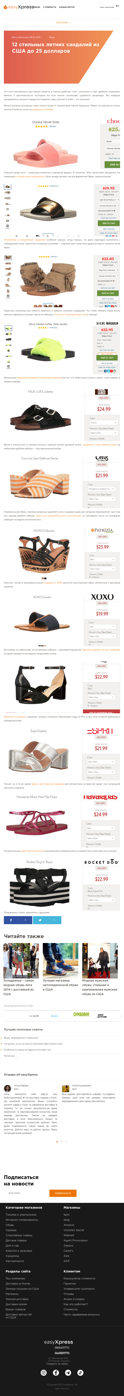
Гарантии (70, 1284)
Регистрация (109, 7)
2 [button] (61, 1141)
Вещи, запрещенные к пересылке (21, 1038)
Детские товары (16, 1240)
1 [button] (57, 1141)
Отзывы (69, 1294)
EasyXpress (68, 1385)
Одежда (11, 1230)
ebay (67, 1220)
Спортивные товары (19, 1235)
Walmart (69, 1235)
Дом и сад (12, 1246)
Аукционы (12, 1256)
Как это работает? (76, 1304)
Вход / (102, 7)
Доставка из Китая (18, 1284)
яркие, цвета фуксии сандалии (48, 784)
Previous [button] (3, 1016)
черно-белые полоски (32, 851)
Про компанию (15, 1278)
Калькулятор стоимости (79, 1278)
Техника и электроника (21, 1215)
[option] (17, 1015)
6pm (66, 1215)
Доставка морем (16, 1304)
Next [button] (120, 1016)
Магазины (12, 1294)
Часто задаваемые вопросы (82, 1315)
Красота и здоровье (19, 1251)
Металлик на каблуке (15, 717)
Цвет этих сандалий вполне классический (58, 516)
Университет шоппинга (79, 1289)
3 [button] (66, 1141)
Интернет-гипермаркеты (22, 1220)
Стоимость (49, 7)
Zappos (68, 1246)
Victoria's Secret (74, 1230)
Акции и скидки (74, 1299)
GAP (67, 1261)
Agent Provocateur (76, 1240)
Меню (37, 7)
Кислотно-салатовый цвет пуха (71, 314)
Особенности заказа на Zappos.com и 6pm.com (27, 1050)
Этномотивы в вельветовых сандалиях (25, 240)
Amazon (69, 1225)
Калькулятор (67, 7)
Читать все (10, 1056)
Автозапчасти (15, 1261)
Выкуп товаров (16, 1309)
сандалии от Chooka (42, 109)
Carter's (68, 1251)
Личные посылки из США (22, 1289)
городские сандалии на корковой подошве (39, 378)
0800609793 (62, 1347)
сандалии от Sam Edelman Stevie (100, 445)
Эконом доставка (17, 1299)
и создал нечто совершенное (30, 176)
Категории (63, 23)
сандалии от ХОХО (53, 583)
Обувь (52, 37)
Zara (66, 1256)
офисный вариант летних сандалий (100, 650)
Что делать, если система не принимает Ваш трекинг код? (33, 1044)
